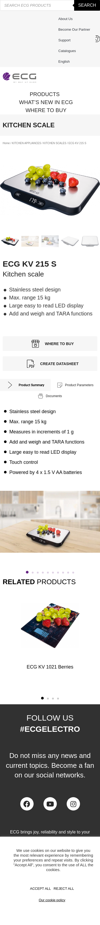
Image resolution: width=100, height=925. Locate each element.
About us (65, 19)
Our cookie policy (52, 900)
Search (87, 5)
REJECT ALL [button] (64, 889)
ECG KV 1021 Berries (50, 667)
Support (65, 40)
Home (6, 143)
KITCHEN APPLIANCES (26, 143)
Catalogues (67, 51)
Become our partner (74, 29)
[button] (27, 572)
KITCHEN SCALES (54, 143)
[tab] (25, 385)
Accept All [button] (40, 889)
